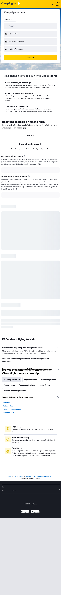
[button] (30, 26)
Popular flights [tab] (44, 385)
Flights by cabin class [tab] (12, 380)
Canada (28, 476)
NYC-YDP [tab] (30, 136)
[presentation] (24, 156)
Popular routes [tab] (9, 385)
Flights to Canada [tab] (30, 380)
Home (9, 476)
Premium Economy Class (12, 409)
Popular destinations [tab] (27, 385)
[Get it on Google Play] (25, 512)
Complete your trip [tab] (48, 380)
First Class (6, 402)
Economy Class (8, 413)
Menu (57, 4)
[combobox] (10, 19)
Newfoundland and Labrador (42, 476)
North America (18, 476)
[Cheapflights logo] (8, 4)
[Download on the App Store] (35, 512)
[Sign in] (52, 4)
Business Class (8, 406)
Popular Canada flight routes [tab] (15, 391)
